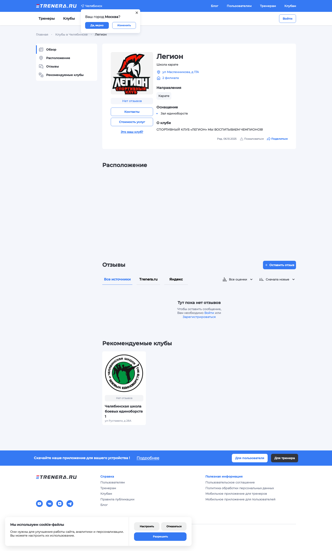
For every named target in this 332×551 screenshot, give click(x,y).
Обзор (47, 49)
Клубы (69, 19)
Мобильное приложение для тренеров (236, 494)
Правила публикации (117, 499)
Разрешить (160, 536)
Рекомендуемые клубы (61, 74)
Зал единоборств (174, 113)
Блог (214, 6)
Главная (42, 34)
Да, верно (97, 25)
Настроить (147, 526)
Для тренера (284, 458)
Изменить (124, 25)
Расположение (54, 58)
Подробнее (148, 458)
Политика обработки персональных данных (239, 488)
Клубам (290, 6)
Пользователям (239, 6)
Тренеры (47, 19)
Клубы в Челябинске (71, 34)
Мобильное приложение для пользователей (240, 499)
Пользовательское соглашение (230, 482)
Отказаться (173, 526)
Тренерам (268, 6)
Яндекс (176, 279)
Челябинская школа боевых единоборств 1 (124, 411)
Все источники (117, 279)
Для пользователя (249, 458)
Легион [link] (101, 34)
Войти (287, 19)
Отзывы (49, 66)
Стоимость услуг (132, 122)
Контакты (132, 112)
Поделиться (277, 139)
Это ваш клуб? (132, 132)
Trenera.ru (148, 279)
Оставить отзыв (279, 265)
